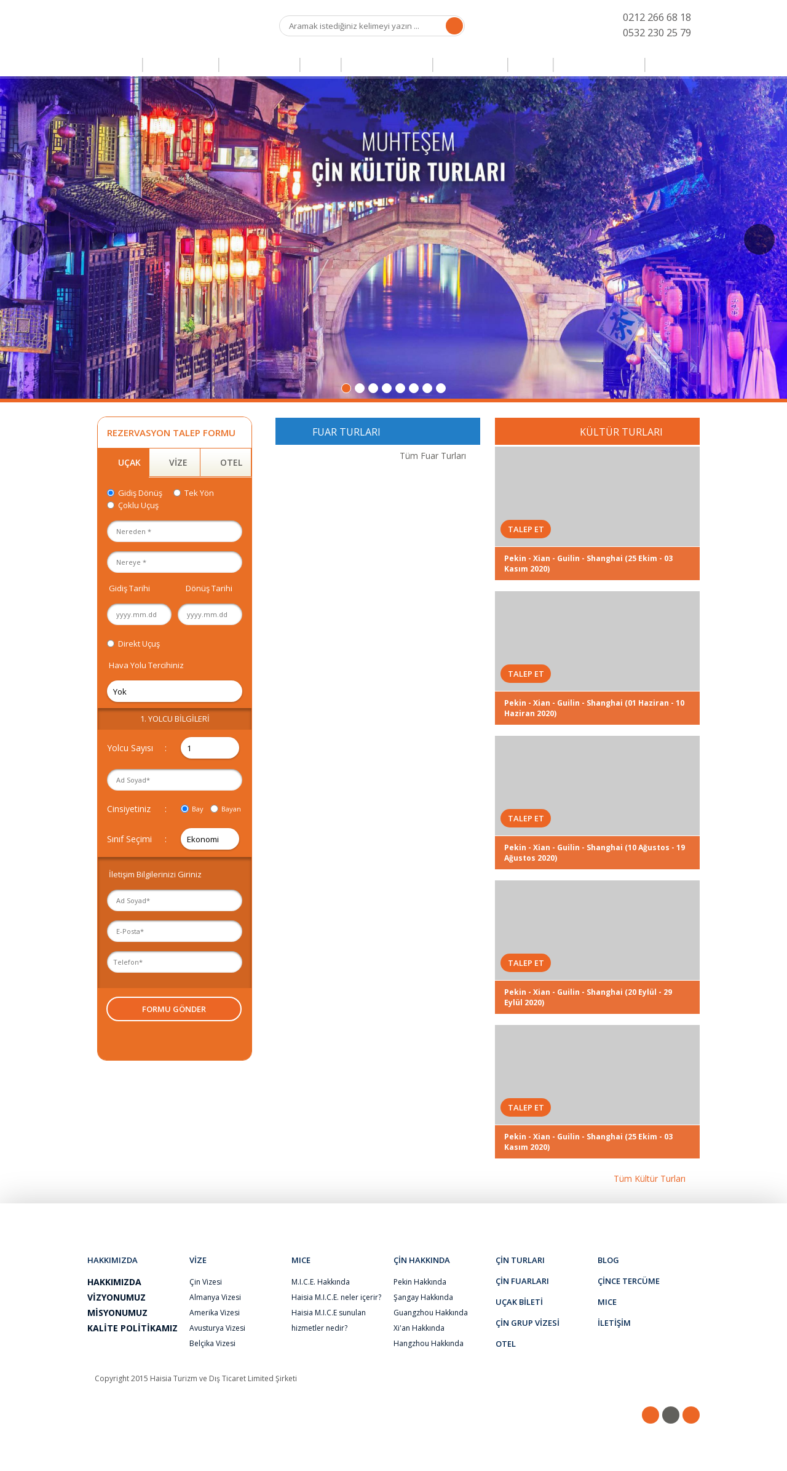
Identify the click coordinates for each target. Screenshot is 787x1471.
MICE (667, 65)
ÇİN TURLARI (180, 65)
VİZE (321, 65)
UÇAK (129, 462)
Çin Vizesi (205, 1282)
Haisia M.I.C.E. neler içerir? (336, 1297)
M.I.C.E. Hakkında (320, 1282)
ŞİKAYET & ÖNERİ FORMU (493, 1215)
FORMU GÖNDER (174, 1009)
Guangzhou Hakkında (431, 1312)
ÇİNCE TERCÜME (599, 65)
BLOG (306, 1215)
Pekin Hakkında (420, 1282)
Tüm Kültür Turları (650, 1178)
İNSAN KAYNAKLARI (382, 1215)
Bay (198, 808)
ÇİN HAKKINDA (238, 1215)
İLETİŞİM (636, 1215)
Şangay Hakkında (423, 1297)
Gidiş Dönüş (140, 492)
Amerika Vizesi (214, 1312)
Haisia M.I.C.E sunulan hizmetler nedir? (328, 1320)
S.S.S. (580, 1215)
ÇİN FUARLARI (259, 65)
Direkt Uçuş (139, 643)
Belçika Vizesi (212, 1343)
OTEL (531, 65)
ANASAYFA (109, 65)
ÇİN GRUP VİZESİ (387, 65)
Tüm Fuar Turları (433, 455)
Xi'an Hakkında (419, 1328)
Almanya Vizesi (215, 1297)
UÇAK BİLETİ (470, 65)
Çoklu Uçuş (138, 505)
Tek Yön (199, 492)
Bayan (231, 808)
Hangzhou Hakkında (429, 1343)
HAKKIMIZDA (158, 1215)
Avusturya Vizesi (217, 1328)
